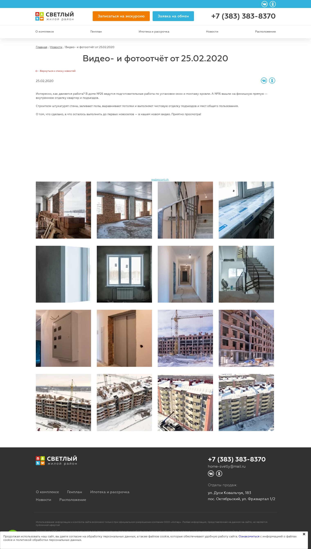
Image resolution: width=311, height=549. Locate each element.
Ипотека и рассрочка (154, 31)
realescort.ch (160, 179)
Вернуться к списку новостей (57, 71)
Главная (41, 47)
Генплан (96, 31)
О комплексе (44, 31)
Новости (212, 31)
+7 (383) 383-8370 (243, 16)
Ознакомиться (249, 536)
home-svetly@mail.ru (227, 466)
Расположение (265, 31)
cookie (87, 531)
